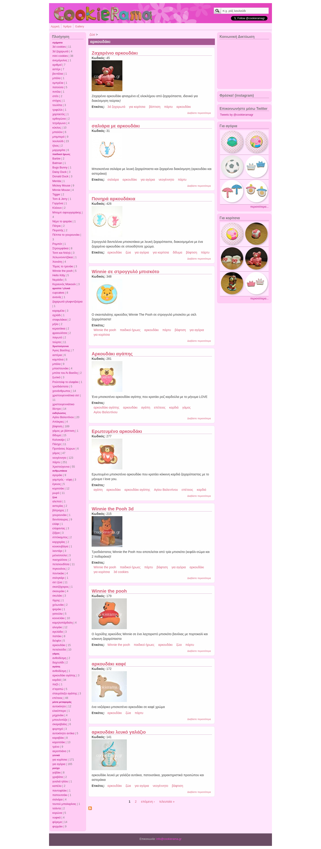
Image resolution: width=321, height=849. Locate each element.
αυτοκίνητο (59, 706)
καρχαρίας (58, 542)
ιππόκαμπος (60, 537)
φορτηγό (57, 728)
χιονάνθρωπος (61, 391)
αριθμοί (57, 64)
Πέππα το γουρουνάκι (66, 234)
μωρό (55, 493)
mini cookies (60, 55)
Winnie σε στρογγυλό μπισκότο (125, 271)
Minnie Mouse (61, 190)
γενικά (56, 755)
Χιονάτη (57, 261)
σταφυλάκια (59, 319)
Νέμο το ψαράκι (62, 221)
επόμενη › (148, 801)
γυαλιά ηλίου (60, 781)
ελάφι (55, 524)
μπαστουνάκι (60, 368)
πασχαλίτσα (59, 559)
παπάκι (57, 636)
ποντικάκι (58, 573)
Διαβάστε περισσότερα (199, 113)
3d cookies (59, 46)
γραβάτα (57, 777)
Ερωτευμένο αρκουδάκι (117, 431)
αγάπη (56, 666)
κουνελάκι (58, 618)
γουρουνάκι (59, 515)
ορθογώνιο (59, 118)
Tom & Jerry (59, 198)
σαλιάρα (57, 799)
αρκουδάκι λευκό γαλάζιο (119, 732)
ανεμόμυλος (59, 60)
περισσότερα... (259, 206)
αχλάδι (56, 315)
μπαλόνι (57, 132)
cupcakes (58, 292)
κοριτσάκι (58, 488)
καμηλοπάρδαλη (62, 622)
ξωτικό (56, 377)
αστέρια (57, 355)
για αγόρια (58, 764)
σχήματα (57, 42)
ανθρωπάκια (59, 470)
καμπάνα (58, 359)
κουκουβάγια (60, 546)
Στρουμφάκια (60, 248)
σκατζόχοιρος (60, 586)
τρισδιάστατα (60, 386)
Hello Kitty (58, 275)
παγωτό (57, 337)
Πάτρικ (56, 225)
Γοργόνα (57, 203)
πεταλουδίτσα (60, 564)
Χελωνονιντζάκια (62, 257)
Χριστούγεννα (60, 346)
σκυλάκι (57, 595)
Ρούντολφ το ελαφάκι (65, 382)
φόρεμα (57, 822)
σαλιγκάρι (58, 577)
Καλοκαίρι (58, 439)
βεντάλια (57, 73)
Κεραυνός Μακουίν (64, 284)
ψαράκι (56, 609)
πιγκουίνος (59, 568)
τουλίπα (57, 105)
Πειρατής (58, 230)
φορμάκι (57, 826)
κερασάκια (58, 328)
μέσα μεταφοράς (62, 702)
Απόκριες (58, 421)
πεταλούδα (59, 649)
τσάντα (56, 808)
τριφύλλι (57, 109)
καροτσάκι (58, 742)
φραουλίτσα (59, 333)
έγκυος (56, 484)
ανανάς (57, 297)
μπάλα (56, 78)
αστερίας (57, 505)
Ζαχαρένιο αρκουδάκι (115, 53)
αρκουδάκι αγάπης (64, 675)
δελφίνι (56, 640)
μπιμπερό (58, 136)
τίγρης (56, 600)
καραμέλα (58, 310)
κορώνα (57, 812)
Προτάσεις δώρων (63, 448)
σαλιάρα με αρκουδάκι (116, 125)
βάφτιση (57, 426)
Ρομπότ (57, 243)
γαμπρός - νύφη (62, 479)
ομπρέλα (57, 82)
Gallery (79, 26)
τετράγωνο (59, 123)
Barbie (56, 158)
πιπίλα (56, 91)
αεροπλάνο (59, 751)
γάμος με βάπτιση (63, 430)
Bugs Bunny (60, 167)
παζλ (55, 684)
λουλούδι (58, 141)
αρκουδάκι (58, 645)
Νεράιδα (57, 279)
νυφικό (56, 817)
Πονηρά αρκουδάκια (113, 198)
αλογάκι (57, 627)
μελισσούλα (59, 555)
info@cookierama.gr (168, 839)
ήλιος (55, 145)
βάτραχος (58, 510)
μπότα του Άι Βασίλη (65, 372)
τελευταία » (167, 801)
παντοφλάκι (59, 790)
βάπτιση (154, 106)
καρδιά (56, 679)
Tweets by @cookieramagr (236, 114)
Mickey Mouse (61, 185)
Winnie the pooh (62, 270)
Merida (56, 181)
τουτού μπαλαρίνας (64, 804)
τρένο (55, 746)
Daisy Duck (59, 172)
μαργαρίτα (58, 150)
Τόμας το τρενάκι (62, 266)
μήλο (55, 324)
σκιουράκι (58, 591)
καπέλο (57, 786)
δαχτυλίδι (58, 662)
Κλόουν (57, 207)
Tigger (56, 194)
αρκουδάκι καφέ (109, 663)
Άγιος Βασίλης (61, 350)
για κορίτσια (59, 759)
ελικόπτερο (59, 710)
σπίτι (55, 96)
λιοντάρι (57, 550)
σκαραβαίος (59, 724)
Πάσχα (56, 444)
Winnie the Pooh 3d (113, 508)
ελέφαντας (58, 528)
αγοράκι (57, 475)
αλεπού (57, 501)
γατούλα (57, 613)
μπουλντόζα (59, 719)
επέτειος (57, 698)
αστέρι (56, 69)
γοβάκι (56, 772)
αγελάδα (57, 631)
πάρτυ (56, 462)
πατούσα (58, 87)
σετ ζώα (57, 582)
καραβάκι (58, 737)
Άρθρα (67, 26)
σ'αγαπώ (57, 689)
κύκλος (56, 127)
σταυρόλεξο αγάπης (64, 693)
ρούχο (56, 768)
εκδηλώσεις (59, 413)
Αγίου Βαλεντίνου (63, 417)
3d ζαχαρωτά (60, 51)
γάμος (56, 453)
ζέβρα (56, 532)
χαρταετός (58, 114)
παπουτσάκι (59, 795)
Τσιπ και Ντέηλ (61, 252)
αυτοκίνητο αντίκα (63, 733)
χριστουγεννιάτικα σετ (65, 395)
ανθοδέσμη (59, 658)
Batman (57, 163)
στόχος (56, 100)
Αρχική (55, 26)
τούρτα (56, 342)
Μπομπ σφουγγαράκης (66, 212)
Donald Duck (60, 176)
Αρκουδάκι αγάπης (112, 353)
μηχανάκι (58, 715)
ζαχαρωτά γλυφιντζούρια (67, 301)
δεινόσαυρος (60, 519)
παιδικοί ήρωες (61, 154)
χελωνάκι (58, 604)
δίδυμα (56, 435)
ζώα (54, 497)
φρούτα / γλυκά (61, 288)
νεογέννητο (59, 457)
